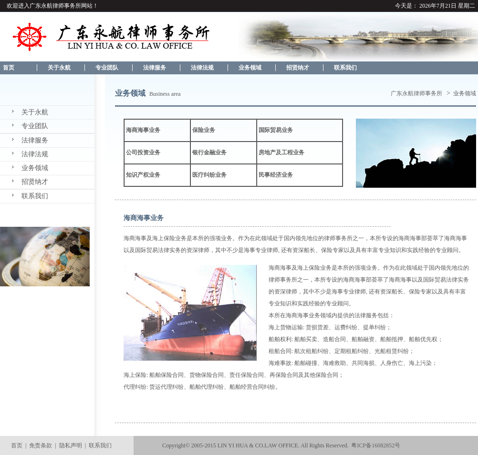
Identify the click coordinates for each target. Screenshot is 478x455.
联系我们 (345, 67)
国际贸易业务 (276, 130)
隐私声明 (70, 445)
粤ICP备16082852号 (375, 445)
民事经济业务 (276, 175)
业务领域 (250, 67)
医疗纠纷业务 (209, 175)
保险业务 (203, 130)
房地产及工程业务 (281, 152)
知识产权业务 (143, 175)
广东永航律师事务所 (416, 93)
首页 (7, 67)
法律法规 (202, 67)
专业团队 (106, 67)
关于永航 (59, 67)
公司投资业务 (143, 152)
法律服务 (154, 67)
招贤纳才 (297, 67)
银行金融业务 (209, 152)
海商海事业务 (143, 130)
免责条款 (40, 445)
